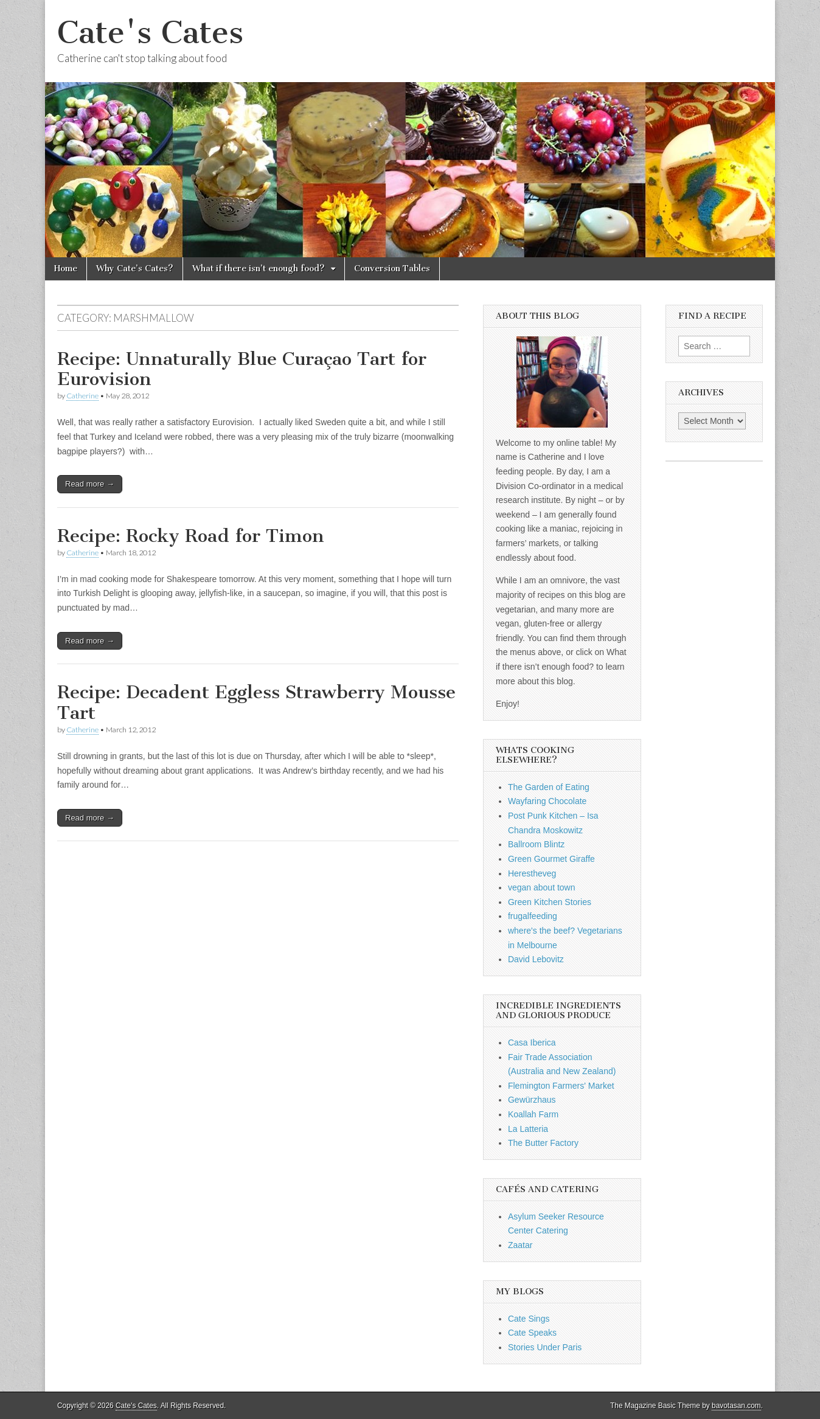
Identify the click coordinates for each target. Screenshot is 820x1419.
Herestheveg (532, 873)
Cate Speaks (532, 1332)
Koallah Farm (533, 1114)
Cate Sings (528, 1319)
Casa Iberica (532, 1042)
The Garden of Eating (548, 787)
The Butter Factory (543, 1143)
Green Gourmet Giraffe (551, 859)
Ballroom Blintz (536, 844)
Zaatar (520, 1245)
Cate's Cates (150, 32)
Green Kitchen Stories (549, 902)
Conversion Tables (392, 268)
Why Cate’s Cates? (134, 268)
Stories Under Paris (545, 1347)
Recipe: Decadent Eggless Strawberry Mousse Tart (256, 702)
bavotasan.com (736, 1405)
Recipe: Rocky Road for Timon (190, 536)
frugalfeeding (532, 916)
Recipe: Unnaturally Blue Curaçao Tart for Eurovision (241, 369)
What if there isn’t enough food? (258, 268)
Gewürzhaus (532, 1100)
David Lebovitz (536, 959)
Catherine (82, 395)
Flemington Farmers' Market (561, 1086)
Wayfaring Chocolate (547, 801)
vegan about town (541, 887)
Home (65, 268)
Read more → (89, 483)
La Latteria (528, 1129)
